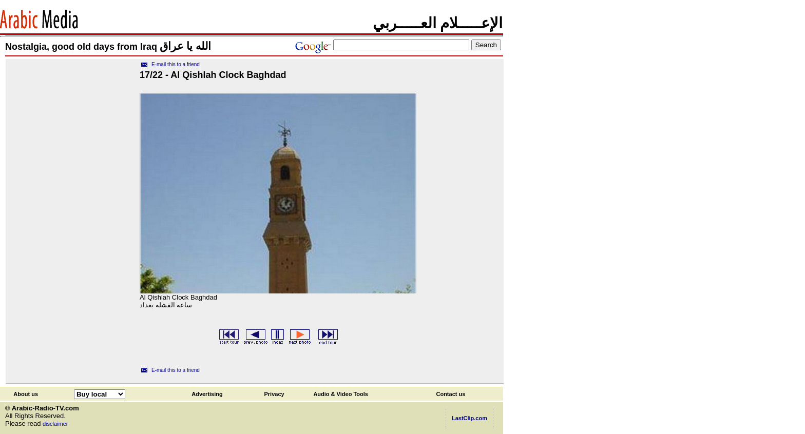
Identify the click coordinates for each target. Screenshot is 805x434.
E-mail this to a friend (175, 64)
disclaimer (55, 424)
